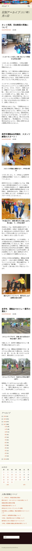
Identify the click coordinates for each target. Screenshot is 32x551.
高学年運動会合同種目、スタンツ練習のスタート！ (16, 135)
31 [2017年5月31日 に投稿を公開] (12, 482)
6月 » (24, 484)
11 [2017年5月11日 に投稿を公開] (16, 474)
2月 (5, 453)
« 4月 (7, 484)
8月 (5, 437)
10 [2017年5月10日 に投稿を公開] (12, 474)
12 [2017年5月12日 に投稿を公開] (20, 474)
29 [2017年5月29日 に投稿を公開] (3, 482)
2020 (5, 416)
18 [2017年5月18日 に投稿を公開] (16, 477)
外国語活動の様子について (9, 505)
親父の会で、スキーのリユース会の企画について (15, 500)
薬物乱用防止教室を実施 (8, 503)
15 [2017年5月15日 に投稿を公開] (3, 477)
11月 (6, 429)
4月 (5, 448)
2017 (5, 424)
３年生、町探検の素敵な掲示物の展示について (14, 523)
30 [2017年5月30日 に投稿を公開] (7, 482)
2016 (5, 459)
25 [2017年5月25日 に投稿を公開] (16, 479)
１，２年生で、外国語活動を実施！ (11, 497)
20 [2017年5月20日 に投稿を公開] (24, 477)
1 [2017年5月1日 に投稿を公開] (3, 472)
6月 (5, 442)
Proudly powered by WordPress (10, 547)
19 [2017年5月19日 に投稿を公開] (20, 477)
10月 (6, 432)
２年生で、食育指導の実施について (11, 515)
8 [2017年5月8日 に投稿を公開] (3, 474)
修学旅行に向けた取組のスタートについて (13, 521)
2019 (5, 419)
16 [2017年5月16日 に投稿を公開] (7, 477)
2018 (5, 421)
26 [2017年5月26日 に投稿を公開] (20, 479)
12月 (6, 426)
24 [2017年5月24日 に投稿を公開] (12, 479)
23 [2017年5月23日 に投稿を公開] (7, 479)
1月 (5, 456)
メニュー (4, 6)
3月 (5, 450)
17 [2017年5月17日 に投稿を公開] (12, 477)
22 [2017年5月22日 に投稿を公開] (3, 479)
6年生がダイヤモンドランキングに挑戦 (12, 508)
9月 (5, 434)
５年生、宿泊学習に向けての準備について (13, 518)
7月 (5, 440)
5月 (5, 445)
